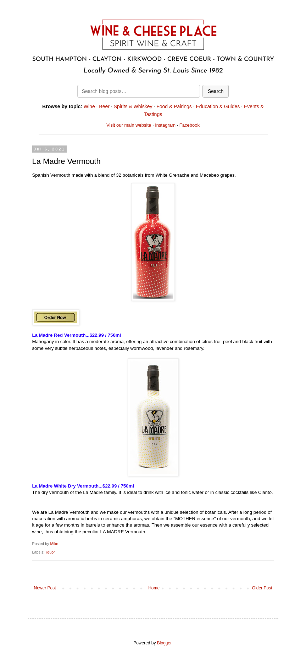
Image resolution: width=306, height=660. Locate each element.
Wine (89, 106)
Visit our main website (128, 125)
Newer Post (45, 587)
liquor (50, 552)
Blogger (164, 642)
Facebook (189, 125)
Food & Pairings (174, 106)
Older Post (262, 587)
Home (154, 587)
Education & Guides (218, 106)
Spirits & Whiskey (133, 106)
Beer (104, 106)
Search (215, 91)
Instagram (165, 125)
